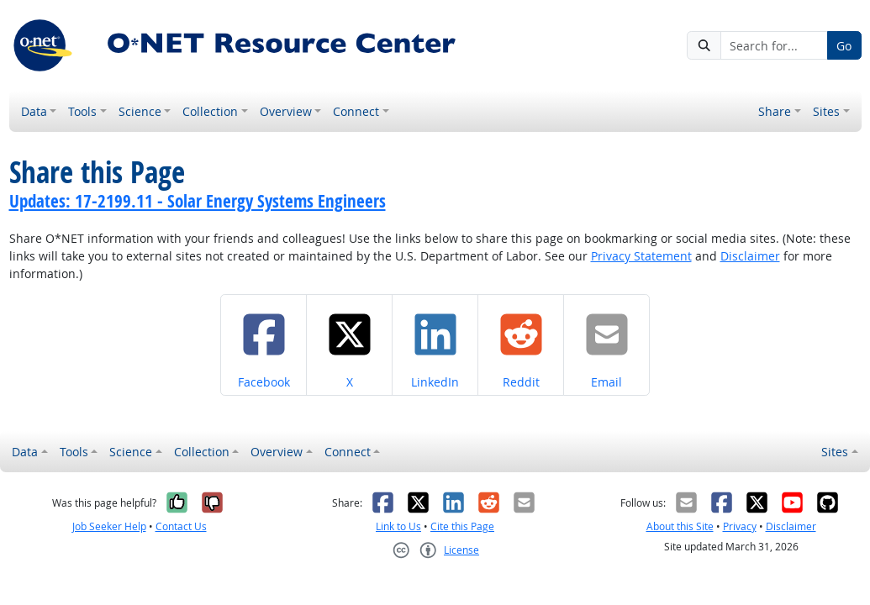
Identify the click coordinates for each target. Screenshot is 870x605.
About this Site (680, 526)
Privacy (740, 526)
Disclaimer (750, 256)
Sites (826, 111)
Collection (210, 111)
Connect (356, 111)
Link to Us (398, 526)
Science (140, 111)
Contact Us (181, 526)
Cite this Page (462, 526)
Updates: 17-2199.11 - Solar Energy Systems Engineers (197, 201)
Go (844, 46)
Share (774, 111)
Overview (286, 111)
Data (34, 111)
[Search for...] (774, 45)
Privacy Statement (641, 256)
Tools (82, 111)
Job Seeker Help (109, 526)
